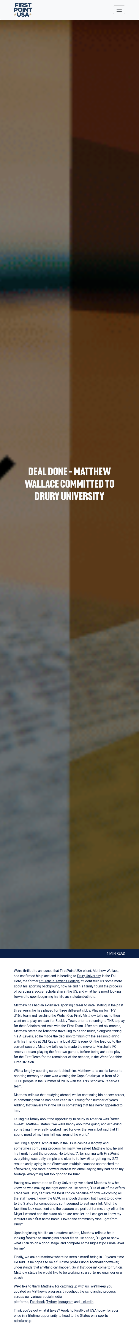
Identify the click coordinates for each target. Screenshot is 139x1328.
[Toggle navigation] (119, 9)
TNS (112, 1010)
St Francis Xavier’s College (59, 981)
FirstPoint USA (85, 1310)
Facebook (37, 1302)
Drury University (89, 976)
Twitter (51, 1302)
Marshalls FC (106, 1047)
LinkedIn (87, 1302)
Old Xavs (48, 1041)
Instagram (65, 1302)
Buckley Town (65, 1021)
